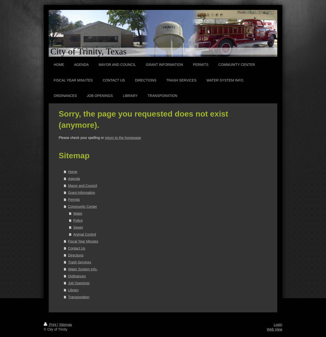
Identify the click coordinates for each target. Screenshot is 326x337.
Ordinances (77, 276)
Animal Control (84, 234)
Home (72, 172)
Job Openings (78, 283)
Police (78, 220)
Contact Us (76, 248)
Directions (75, 255)
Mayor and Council (82, 186)
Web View (274, 329)
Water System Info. (83, 269)
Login (278, 325)
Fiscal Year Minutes (83, 241)
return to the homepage (123, 138)
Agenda (74, 179)
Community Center (82, 207)
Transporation (78, 297)
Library (73, 290)
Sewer (78, 227)
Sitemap (65, 325)
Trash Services (79, 262)
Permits (74, 200)
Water (77, 213)
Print (50, 325)
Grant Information (81, 193)
